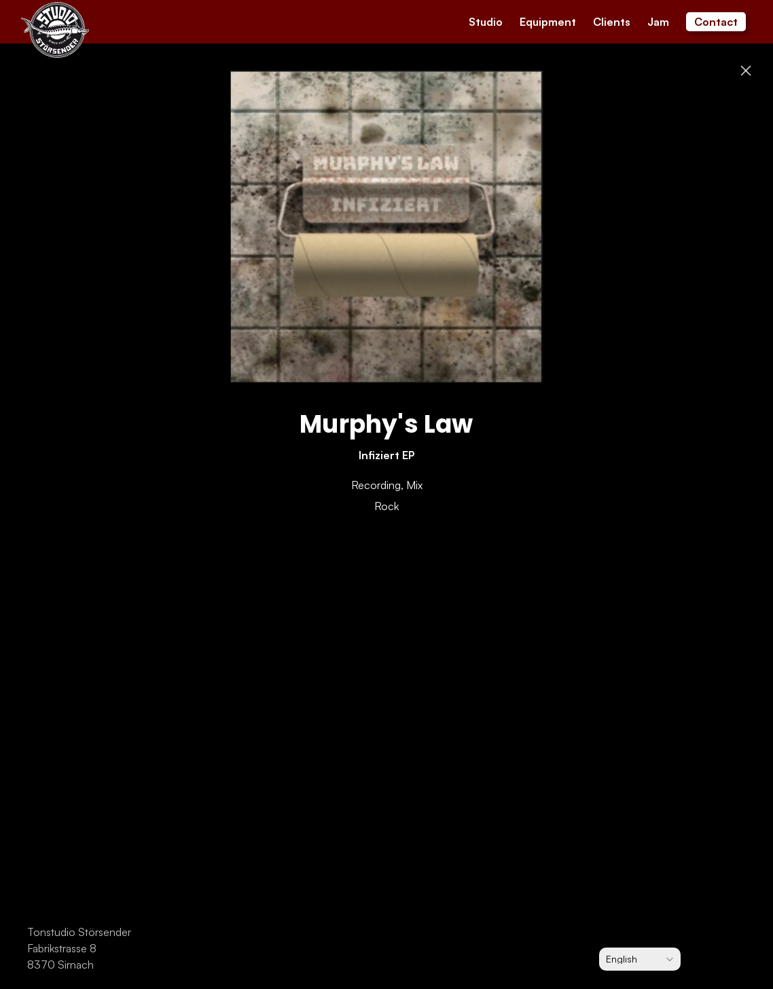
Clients (611, 22)
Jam (658, 22)
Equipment (548, 22)
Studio (486, 22)
